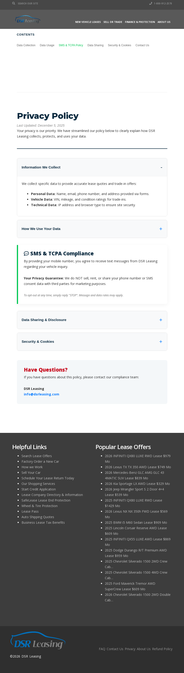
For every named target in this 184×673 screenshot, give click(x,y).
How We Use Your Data (41, 229)
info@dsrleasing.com (41, 394)
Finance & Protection (140, 22)
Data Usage (47, 45)
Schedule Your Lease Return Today (48, 478)
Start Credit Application (39, 489)
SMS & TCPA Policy (71, 45)
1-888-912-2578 (160, 3)
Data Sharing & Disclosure (44, 320)
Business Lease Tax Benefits (43, 522)
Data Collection (26, 45)
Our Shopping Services (38, 483)
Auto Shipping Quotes (38, 517)
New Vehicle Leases (88, 22)
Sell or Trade (112, 22)
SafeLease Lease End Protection (46, 500)
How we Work (32, 467)
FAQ (102, 649)
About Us (164, 22)
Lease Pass (30, 511)
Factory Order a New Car (40, 461)
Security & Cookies (119, 45)
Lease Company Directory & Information (52, 495)
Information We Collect (41, 167)
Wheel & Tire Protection (40, 506)
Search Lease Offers (37, 456)
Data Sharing (95, 45)
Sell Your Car (31, 472)
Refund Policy (162, 649)
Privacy (130, 649)
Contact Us (142, 45)
